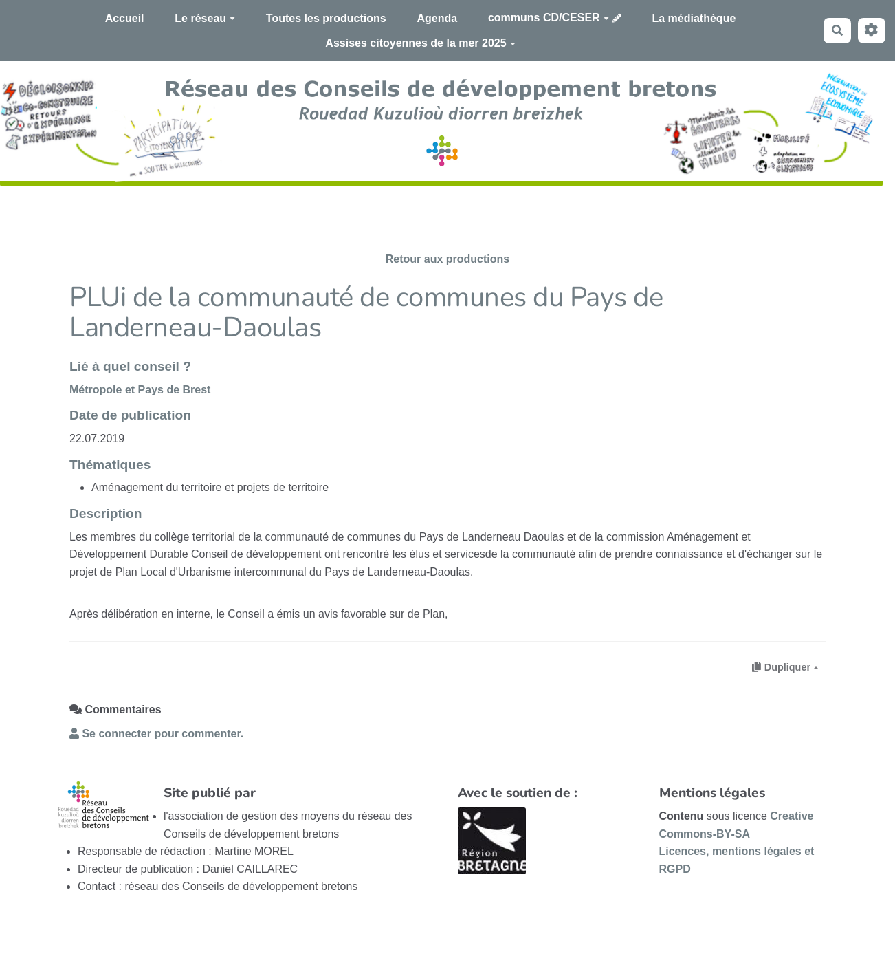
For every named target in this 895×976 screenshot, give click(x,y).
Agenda (437, 18)
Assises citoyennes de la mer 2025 (420, 43)
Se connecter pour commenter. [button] (156, 733)
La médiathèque (694, 18)
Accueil (124, 18)
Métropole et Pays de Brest (139, 389)
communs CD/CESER (548, 17)
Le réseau (205, 18)
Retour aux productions (447, 259)
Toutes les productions (326, 18)
